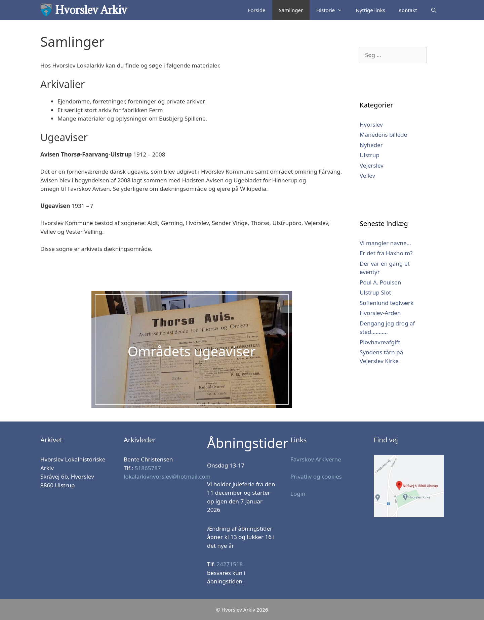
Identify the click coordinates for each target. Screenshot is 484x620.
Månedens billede (383, 134)
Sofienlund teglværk (386, 303)
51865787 (148, 468)
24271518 (229, 564)
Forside (257, 10)
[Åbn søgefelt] (434, 10)
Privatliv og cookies (316, 476)
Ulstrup (369, 155)
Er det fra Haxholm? (386, 253)
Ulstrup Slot (375, 292)
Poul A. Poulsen (380, 282)
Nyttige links (370, 10)
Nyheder (371, 145)
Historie (332, 10)
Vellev (367, 175)
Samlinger (291, 10)
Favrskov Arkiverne (315, 459)
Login (298, 493)
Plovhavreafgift (380, 342)
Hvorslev (371, 124)
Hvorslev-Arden (380, 313)
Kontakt (408, 10)
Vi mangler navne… (385, 243)
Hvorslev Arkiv (91, 10)
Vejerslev (372, 165)
